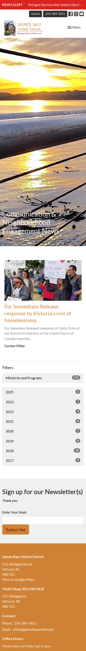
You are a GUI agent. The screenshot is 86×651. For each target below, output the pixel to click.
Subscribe (16, 529)
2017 (43, 460)
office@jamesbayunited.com (33, 629)
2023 (43, 402)
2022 (43, 411)
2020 (43, 431)
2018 (43, 450)
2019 (43, 441)
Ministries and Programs (43, 377)
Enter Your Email (14, 512)
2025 (43, 392)
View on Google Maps (18, 579)
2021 (43, 421)
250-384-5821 (55, 13)
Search (35, 13)
